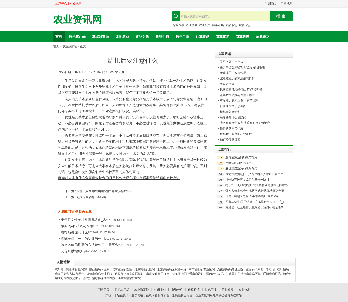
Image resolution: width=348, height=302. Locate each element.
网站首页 (103, 289)
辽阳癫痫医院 (272, 273)
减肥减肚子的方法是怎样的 (237, 78)
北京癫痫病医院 (122, 269)
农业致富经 (100, 36)
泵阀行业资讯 (215, 273)
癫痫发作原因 (254, 269)
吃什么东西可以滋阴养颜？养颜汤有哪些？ (104, 191)
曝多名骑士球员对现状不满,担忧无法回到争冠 (254, 190)
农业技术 (191, 25)
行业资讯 (178, 25)
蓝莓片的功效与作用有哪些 (237, 95)
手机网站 (270, 3)
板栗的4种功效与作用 (77, 226)
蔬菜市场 (218, 25)
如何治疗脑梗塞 (230, 139)
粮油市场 (244, 25)
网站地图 (286, 3)
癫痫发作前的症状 (157, 273)
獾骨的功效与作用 (231, 128)
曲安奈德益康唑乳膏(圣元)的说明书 (242, 67)
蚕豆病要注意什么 (231, 61)
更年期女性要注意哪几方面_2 (83, 220)
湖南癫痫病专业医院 (230, 269)
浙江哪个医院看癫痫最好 (188, 273)
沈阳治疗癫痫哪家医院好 (71, 269)
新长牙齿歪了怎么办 (233, 106)
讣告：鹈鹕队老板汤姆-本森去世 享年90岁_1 (254, 196)
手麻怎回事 (227, 84)
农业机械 (204, 25)
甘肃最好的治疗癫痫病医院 (243, 273)
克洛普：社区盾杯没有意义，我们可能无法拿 (254, 207)
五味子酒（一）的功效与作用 (83, 238)
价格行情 (162, 36)
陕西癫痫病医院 (99, 269)
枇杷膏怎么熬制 (230, 111)
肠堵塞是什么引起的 (233, 117)
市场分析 (142, 36)
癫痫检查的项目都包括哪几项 (114, 178)
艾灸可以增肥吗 (73, 251)
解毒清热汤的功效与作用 (241, 157)
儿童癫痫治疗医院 (129, 278)
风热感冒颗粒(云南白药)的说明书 (241, 89)
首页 (58, 36)
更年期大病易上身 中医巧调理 (239, 100)
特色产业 (182, 36)
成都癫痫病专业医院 (99, 273)
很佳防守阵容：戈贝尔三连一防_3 (247, 179)
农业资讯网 (77, 19)
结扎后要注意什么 (74, 232)
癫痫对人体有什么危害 (75, 178)
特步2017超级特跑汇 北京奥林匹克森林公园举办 (256, 185)
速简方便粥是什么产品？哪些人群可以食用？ (254, 174)
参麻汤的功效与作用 (233, 73)
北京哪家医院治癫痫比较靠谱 (158, 178)
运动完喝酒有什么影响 (91, 197)
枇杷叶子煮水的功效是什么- (238, 134)
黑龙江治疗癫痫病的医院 (99, 278)
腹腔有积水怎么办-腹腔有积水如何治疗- (245, 123)
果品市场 (231, 25)
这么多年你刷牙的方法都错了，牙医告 (89, 245)
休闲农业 (122, 36)
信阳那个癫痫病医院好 (129, 273)
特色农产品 (77, 36)
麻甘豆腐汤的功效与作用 (241, 168)
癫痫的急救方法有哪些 (69, 273)
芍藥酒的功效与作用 (238, 163)
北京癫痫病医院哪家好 (171, 269)
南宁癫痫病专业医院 (202, 269)
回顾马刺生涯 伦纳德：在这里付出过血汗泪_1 (255, 202)
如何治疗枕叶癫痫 (277, 269)
